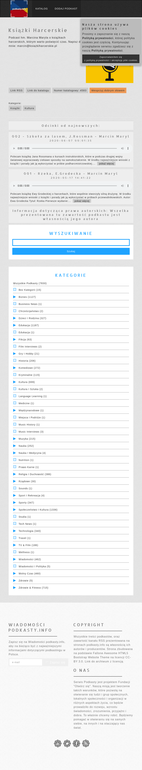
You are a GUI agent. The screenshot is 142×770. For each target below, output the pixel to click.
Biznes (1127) (27, 297)
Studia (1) (25, 516)
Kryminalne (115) (29, 375)
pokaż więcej (106, 163)
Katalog (42, 8)
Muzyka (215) (27, 438)
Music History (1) (29, 424)
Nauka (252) (26, 445)
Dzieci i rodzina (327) (32, 318)
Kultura (29, 108)
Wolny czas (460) (30, 573)
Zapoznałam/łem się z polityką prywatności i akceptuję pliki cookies (110, 59)
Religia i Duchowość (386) (35, 474)
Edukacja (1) (26, 332)
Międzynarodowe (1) (31, 410)
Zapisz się (55, 662)
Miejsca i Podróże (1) (32, 417)
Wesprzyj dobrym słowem (108, 90)
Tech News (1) (27, 523)
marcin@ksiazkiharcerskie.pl (37, 45)
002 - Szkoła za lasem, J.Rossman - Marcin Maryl (71, 136)
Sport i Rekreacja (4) (32, 495)
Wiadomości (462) (30, 559)
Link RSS (16, 90)
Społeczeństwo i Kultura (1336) (38, 509)
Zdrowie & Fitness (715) (33, 587)
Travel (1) (25, 538)
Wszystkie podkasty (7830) (30, 283)
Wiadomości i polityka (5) (34, 566)
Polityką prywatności (97, 38)
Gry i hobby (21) (29, 353)
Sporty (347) (26, 502)
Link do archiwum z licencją (104, 661)
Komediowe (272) (29, 367)
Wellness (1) (26, 552)
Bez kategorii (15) (30, 289)
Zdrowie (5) (26, 580)
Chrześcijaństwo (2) (31, 311)
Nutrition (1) (26, 460)
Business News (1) (30, 304)
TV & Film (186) (28, 545)
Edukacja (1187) (29, 325)
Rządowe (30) (27, 481)
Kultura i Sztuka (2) (31, 389)
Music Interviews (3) (31, 431)
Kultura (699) (27, 382)
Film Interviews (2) (30, 346)
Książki (15, 108)
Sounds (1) (25, 488)
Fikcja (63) (25, 339)
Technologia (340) (30, 531)
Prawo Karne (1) (29, 467)
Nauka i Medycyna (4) (32, 453)
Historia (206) (27, 360)
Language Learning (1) (33, 396)
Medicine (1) (26, 403)
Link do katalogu (38, 90)
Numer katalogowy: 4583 (70, 90)
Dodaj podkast (66, 8)
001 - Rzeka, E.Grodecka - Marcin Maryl (71, 173)
